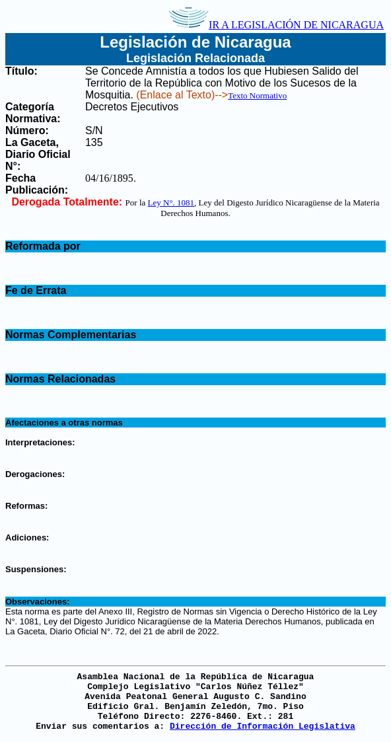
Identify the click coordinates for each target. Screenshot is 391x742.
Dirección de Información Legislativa (262, 726)
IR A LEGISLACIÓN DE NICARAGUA (276, 24)
